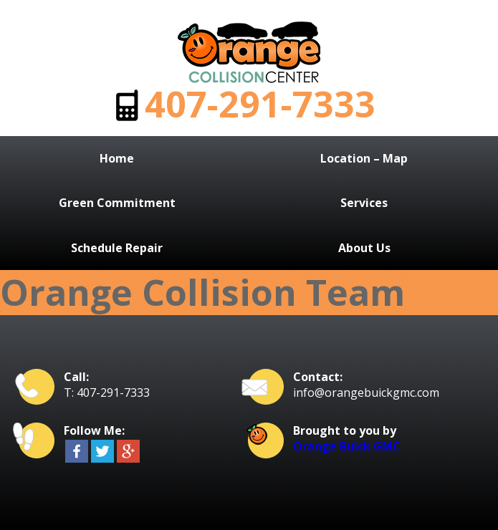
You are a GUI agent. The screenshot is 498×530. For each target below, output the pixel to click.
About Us (364, 248)
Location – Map (364, 158)
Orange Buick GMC (347, 446)
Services (364, 203)
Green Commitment (117, 203)
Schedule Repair (117, 248)
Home (117, 158)
